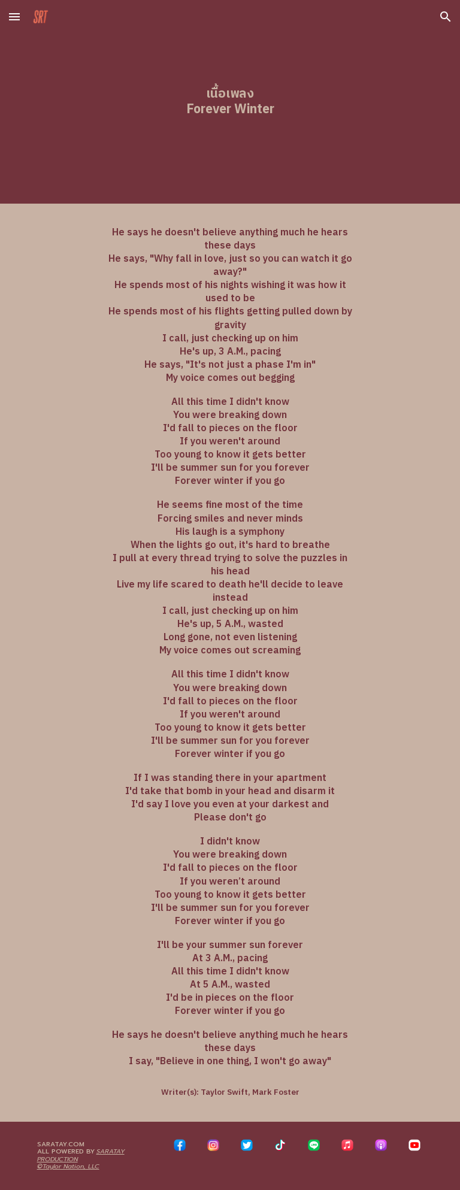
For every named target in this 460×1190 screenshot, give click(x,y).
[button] (14, 16)
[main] (230, 101)
